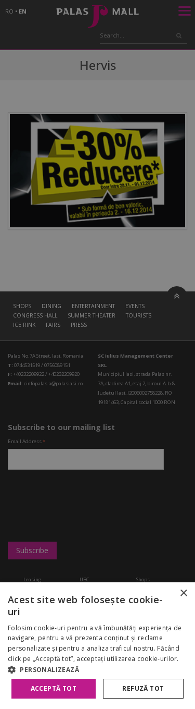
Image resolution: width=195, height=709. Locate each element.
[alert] (97, 354)
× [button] (183, 593)
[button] (97, 669)
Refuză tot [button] (143, 688)
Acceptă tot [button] (53, 688)
